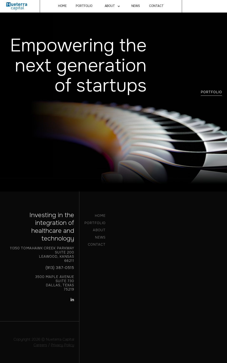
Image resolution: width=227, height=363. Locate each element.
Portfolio (84, 6)
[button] (112, 6)
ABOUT (99, 232)
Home (62, 6)
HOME (100, 217)
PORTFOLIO (95, 225)
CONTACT (156, 6)
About (110, 6)
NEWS (135, 6)
